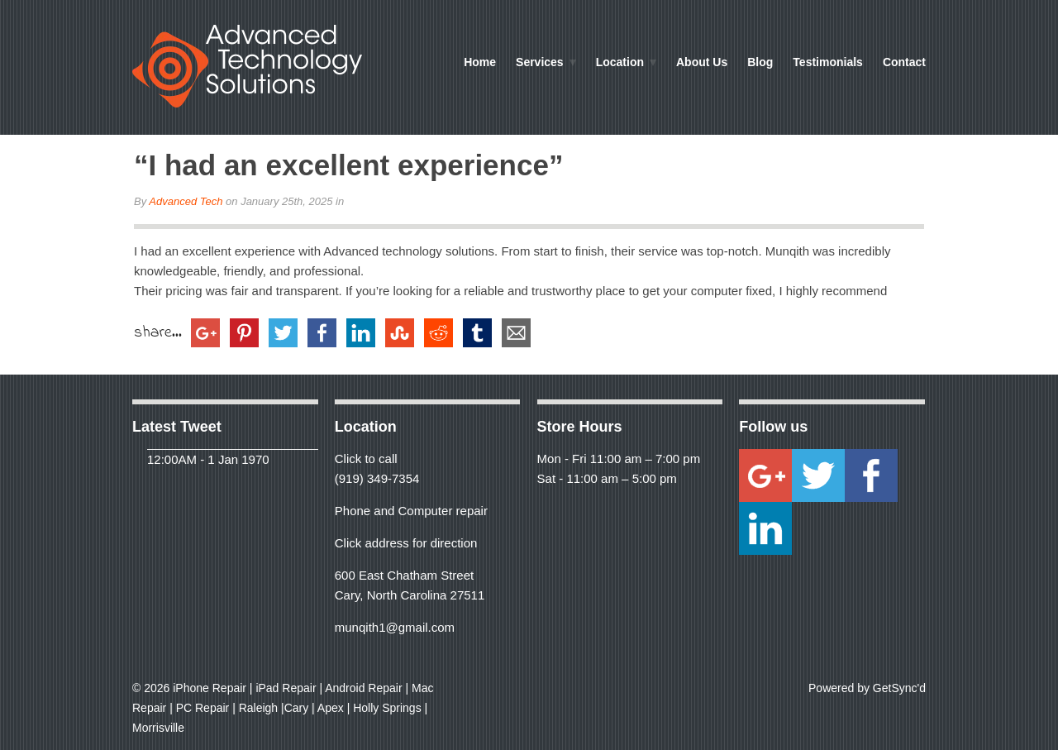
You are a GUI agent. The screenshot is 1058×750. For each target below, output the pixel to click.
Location (616, 63)
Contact (904, 62)
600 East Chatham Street (404, 575)
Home (480, 62)
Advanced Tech (185, 201)
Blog (760, 62)
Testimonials (828, 62)
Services (536, 63)
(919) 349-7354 (377, 478)
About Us (701, 62)
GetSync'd (899, 688)
